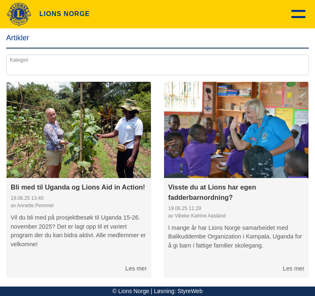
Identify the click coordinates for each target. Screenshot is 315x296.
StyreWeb (190, 291)
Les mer (136, 268)
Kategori (19, 60)
